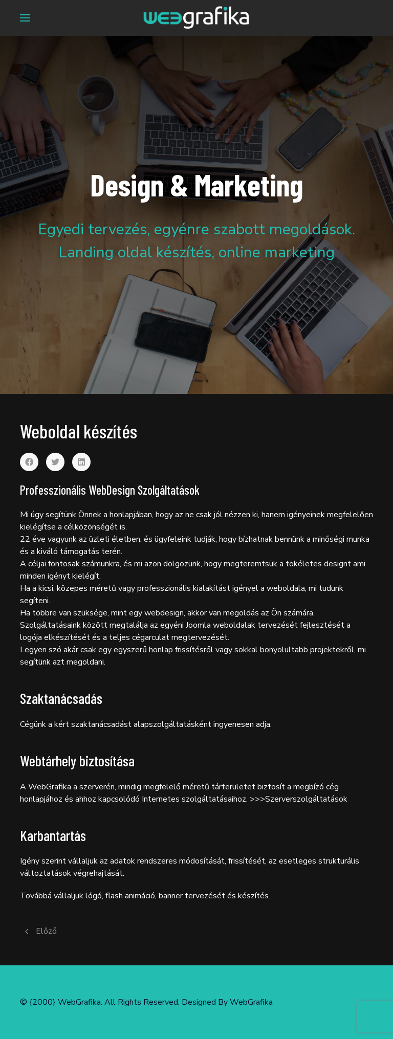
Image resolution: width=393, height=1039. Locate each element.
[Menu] (25, 18)
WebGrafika (251, 1002)
